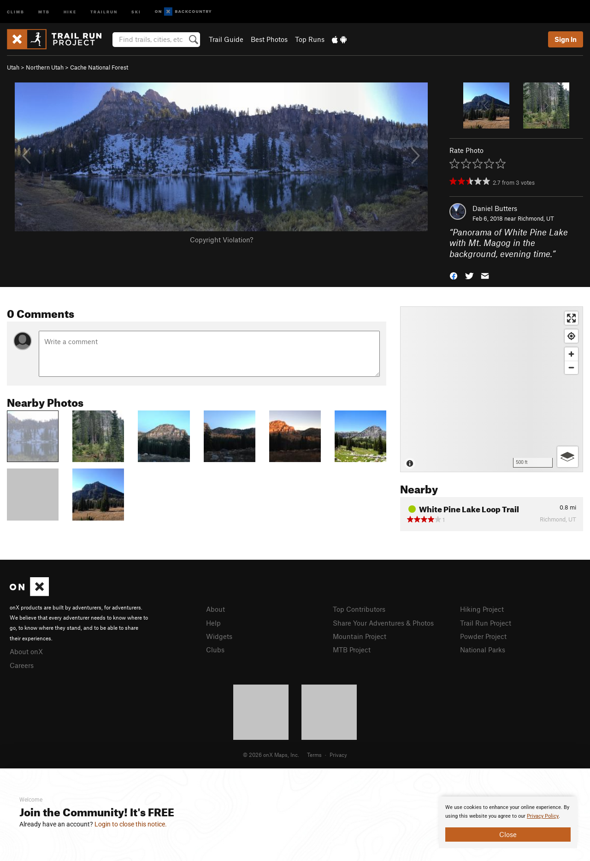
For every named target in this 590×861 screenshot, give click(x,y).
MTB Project (352, 649)
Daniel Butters (494, 208)
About (215, 609)
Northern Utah (45, 67)
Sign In (566, 39)
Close (508, 834)
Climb (15, 11)
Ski (136, 11)
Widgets (219, 636)
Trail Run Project (485, 623)
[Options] (567, 456)
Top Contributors (359, 609)
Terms (314, 754)
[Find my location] (571, 336)
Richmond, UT (536, 218)
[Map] (492, 389)
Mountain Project (359, 636)
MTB (44, 11)
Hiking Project (482, 609)
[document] (508, 822)
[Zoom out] (571, 367)
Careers (22, 665)
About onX (26, 651)
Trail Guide (226, 39)
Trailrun (104, 11)
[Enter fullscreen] (571, 318)
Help (213, 623)
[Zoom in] (571, 354)
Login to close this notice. (130, 824)
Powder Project (483, 636)
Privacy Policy (543, 816)
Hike (70, 11)
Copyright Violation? (221, 239)
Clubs (215, 649)
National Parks (482, 649)
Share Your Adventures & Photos (383, 623)
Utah (13, 67)
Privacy (338, 754)
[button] (453, 275)
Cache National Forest (99, 67)
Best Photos (269, 39)
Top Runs (309, 39)
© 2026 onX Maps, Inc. (271, 754)
